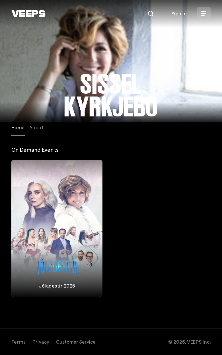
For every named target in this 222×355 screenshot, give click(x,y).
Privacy (40, 341)
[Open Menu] (204, 13)
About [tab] (36, 127)
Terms (18, 341)
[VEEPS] (28, 13)
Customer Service (76, 341)
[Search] (151, 13)
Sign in (179, 13)
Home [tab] (18, 127)
